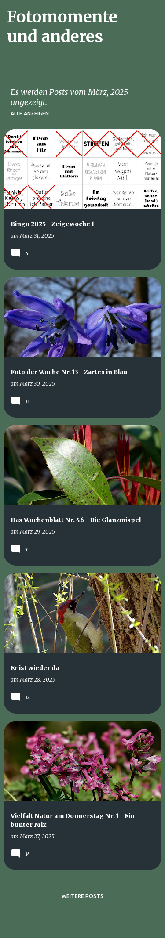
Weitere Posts (82, 896)
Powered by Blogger (83, 926)
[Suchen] (131, 17)
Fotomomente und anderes (62, 27)
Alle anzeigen (30, 113)
